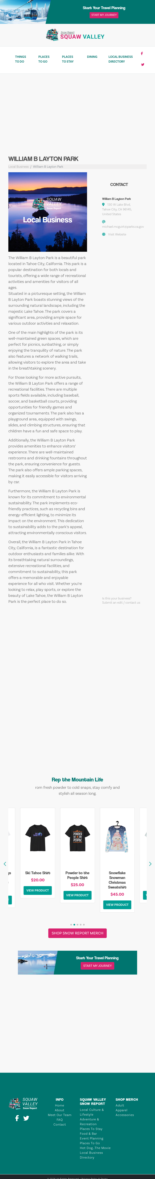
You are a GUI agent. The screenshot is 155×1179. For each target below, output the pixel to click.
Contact (59, 1125)
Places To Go (43, 59)
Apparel (122, 1110)
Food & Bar (88, 1134)
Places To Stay (68, 59)
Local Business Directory (120, 59)
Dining (92, 57)
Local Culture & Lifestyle (92, 1112)
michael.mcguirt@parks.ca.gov (123, 227)
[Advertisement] (77, 117)
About (59, 1110)
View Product (37, 890)
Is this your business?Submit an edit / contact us (121, 600)
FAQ (60, 1120)
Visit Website (117, 234)
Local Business (18, 167)
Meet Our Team (60, 1115)
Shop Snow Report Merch (77, 933)
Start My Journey (104, 15)
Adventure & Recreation (89, 1121)
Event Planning (91, 1138)
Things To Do (20, 59)
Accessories (125, 1115)
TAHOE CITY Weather (77, 1058)
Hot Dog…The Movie (95, 1148)
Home (59, 1105)
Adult (120, 1105)
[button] (150, 864)
